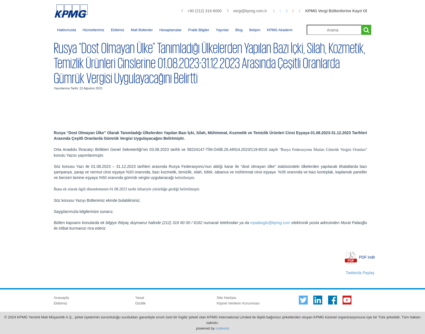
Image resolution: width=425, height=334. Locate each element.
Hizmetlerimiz (93, 30)
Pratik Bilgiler (198, 30)
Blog (239, 30)
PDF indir (367, 257)
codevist (222, 328)
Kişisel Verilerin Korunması (238, 303)
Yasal (139, 298)
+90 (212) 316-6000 (204, 11)
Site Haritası (226, 298)
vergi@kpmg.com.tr (250, 11)
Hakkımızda (66, 30)
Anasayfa (61, 298)
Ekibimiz (117, 30)
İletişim (254, 30)
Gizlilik (140, 303)
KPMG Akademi (279, 30)
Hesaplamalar (170, 30)
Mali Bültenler (142, 30)
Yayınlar (222, 30)
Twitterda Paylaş (360, 273)
